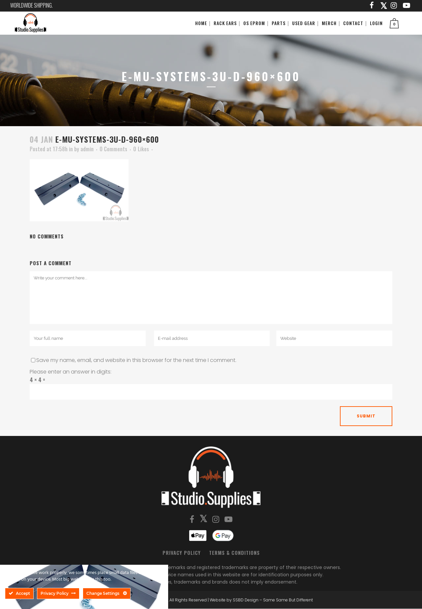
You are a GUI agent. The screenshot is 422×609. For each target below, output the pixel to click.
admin (87, 149)
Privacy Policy (182, 552)
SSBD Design (245, 600)
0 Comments (113, 149)
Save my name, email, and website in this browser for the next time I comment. (136, 360)
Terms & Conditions (234, 552)
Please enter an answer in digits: (70, 372)
